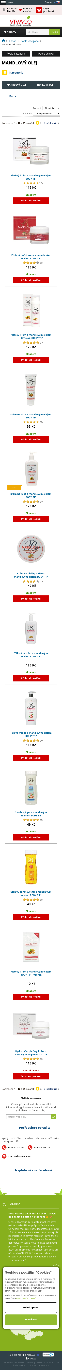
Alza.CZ (31, 1354)
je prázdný (48, 10)
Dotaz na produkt (30, 1076)
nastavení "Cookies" (26, 1298)
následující (51, 122)
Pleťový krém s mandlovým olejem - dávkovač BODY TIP (31, 336)
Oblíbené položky (27, 10)
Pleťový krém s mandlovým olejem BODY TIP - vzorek (31, 973)
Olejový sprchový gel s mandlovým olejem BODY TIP (30, 893)
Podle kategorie (16, 53)
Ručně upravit (31, 1307)
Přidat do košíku (31, 200)
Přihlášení (12, 10)
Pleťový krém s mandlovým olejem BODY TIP (31, 177)
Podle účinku (46, 53)
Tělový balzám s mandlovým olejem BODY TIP (31, 655)
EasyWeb (29, 1362)
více (57, 1265)
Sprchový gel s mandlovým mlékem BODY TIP (31, 814)
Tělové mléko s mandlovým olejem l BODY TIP (31, 734)
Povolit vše (31, 1319)
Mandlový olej (16, 84)
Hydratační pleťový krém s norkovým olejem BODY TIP (31, 1053)
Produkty (10, 32)
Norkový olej (45, 84)
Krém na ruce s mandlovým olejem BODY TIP (30, 416)
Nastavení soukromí (40, 1365)
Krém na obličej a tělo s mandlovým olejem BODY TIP (31, 575)
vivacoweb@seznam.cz (19, 1156)
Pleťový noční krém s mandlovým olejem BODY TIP (30, 256)
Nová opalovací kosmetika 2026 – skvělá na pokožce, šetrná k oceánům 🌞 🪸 (32, 1215)
